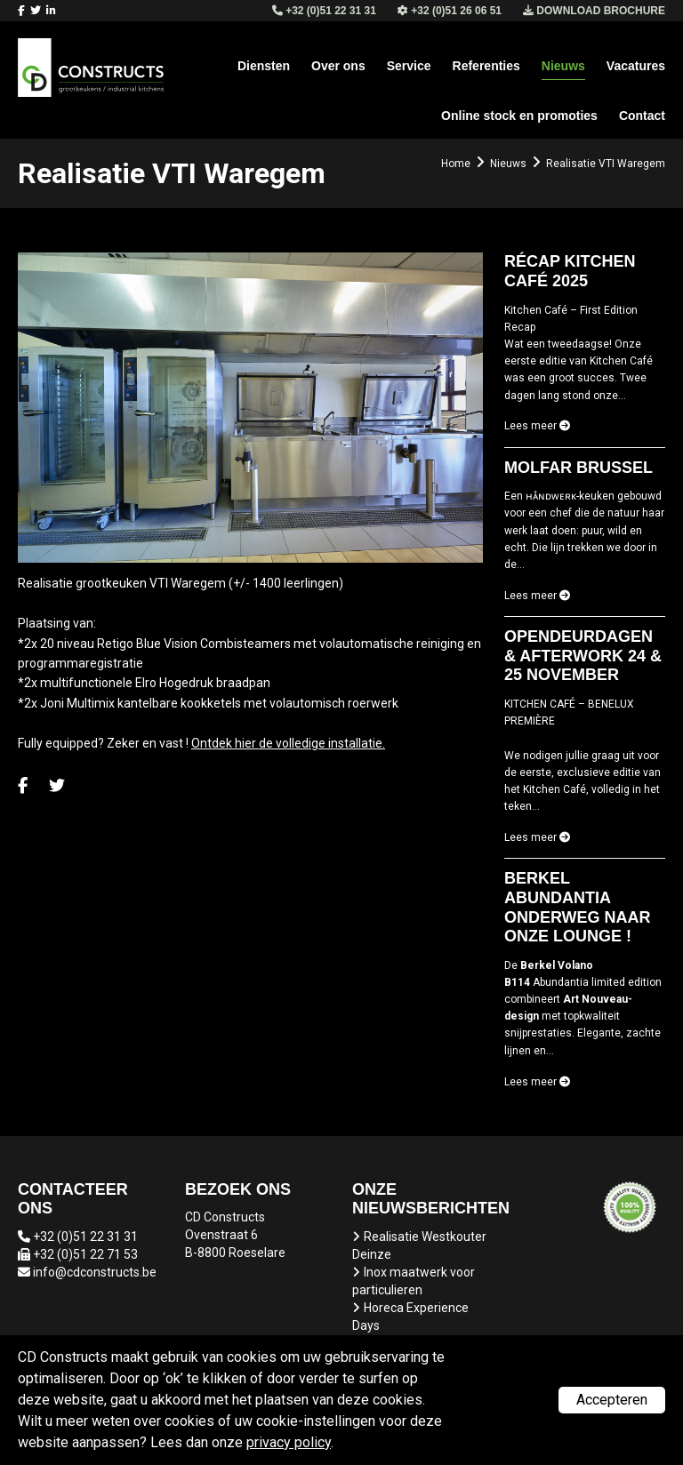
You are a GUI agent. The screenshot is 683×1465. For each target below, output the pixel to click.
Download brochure (594, 10)
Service (409, 66)
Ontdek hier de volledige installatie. (288, 743)
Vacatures (636, 66)
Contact (642, 115)
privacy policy (288, 1442)
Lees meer (537, 426)
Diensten (263, 66)
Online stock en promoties (519, 115)
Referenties (486, 66)
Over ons (338, 66)
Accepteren (611, 1399)
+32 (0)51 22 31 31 (85, 1236)
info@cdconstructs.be (95, 1272)
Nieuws (563, 66)
